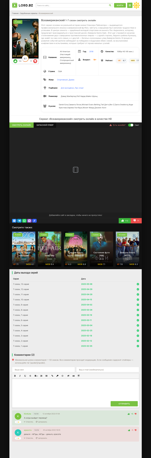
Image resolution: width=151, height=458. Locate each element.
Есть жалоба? (117, 125)
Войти (120, 5)
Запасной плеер (44, 125)
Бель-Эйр (49, 255)
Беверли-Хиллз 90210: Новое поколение (23, 252)
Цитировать (42, 422)
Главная (15, 13)
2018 (91, 51)
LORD (26, 5)
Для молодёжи (67, 88)
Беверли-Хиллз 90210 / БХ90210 (75, 254)
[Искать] (110, 5)
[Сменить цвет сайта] (136, 5)
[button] (14, 221)
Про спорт (79, 88)
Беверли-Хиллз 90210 (127, 254)
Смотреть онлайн (21, 125)
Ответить (29, 422)
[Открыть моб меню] (129, 5)
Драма (71, 80)
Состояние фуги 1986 (101, 254)
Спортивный (62, 80)
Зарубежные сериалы (28, 13)
